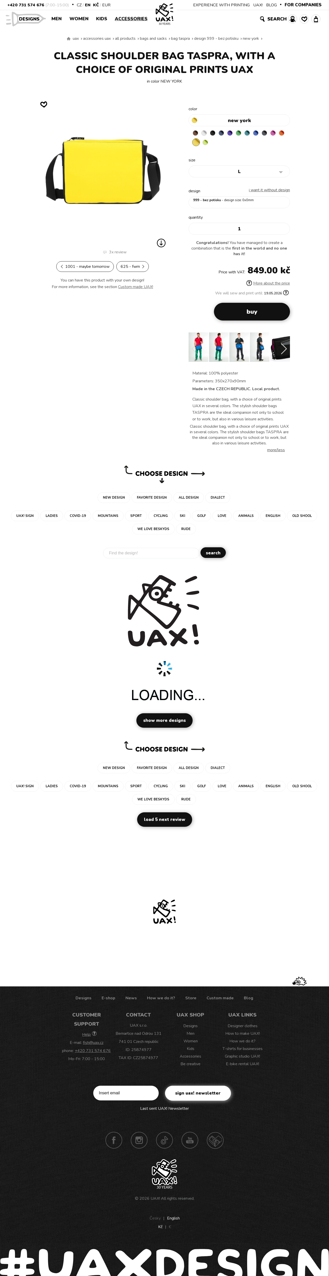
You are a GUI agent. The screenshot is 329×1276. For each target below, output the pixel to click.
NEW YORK (251, 38)
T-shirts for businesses (243, 1050)
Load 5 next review (164, 821)
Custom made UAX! (135, 287)
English (173, 1219)
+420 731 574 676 (25, 5)
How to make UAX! (242, 1035)
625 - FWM (132, 266)
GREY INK (275, 133)
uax (76, 38)
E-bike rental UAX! (242, 1065)
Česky (155, 1219)
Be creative (190, 1065)
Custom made (220, 999)
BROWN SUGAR (196, 133)
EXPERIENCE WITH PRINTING (221, 5)
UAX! (258, 5)
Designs (31, 18)
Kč (96, 5)
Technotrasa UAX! (215, 1141)
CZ (79, 5)
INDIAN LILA (196, 143)
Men (56, 19)
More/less (276, 451)
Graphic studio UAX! (242, 1057)
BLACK (216, 133)
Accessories (131, 19)
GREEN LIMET (225, 143)
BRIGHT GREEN (245, 133)
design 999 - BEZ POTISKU (216, 38)
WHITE (206, 133)
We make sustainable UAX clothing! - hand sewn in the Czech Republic (68, 38)
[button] (284, 350)
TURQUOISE (255, 133)
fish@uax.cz (93, 1044)
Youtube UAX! (189, 1141)
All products (125, 38)
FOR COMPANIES (303, 5)
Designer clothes (243, 1027)
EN (87, 5)
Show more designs (164, 722)
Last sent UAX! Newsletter (164, 1110)
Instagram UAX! (139, 1141)
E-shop (108, 999)
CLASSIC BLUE (265, 133)
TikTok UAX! (164, 1141)
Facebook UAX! (113, 1141)
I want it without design (269, 191)
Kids (101, 19)
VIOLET (235, 133)
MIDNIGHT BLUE (225, 133)
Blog (248, 999)
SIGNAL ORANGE (206, 143)
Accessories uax (97, 38)
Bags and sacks (153, 38)
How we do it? (161, 999)
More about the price (268, 284)
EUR (106, 5)
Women (78, 19)
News (131, 999)
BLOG (271, 5)
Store (190, 999)
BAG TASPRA (180, 38)
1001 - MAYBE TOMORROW (85, 266)
